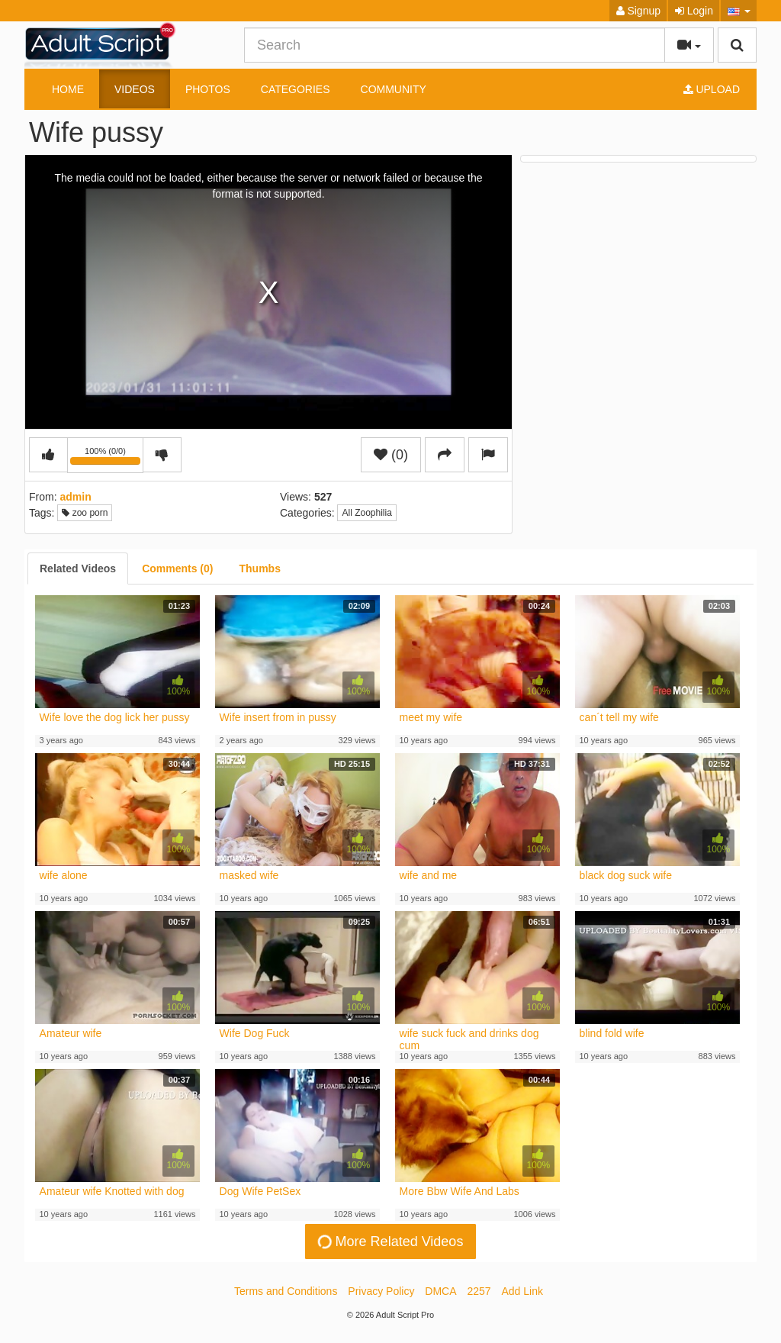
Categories (295, 89)
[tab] (77, 568)
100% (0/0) (106, 457)
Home (68, 89)
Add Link (522, 1291)
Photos (207, 89)
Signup (638, 11)
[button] (739, 10)
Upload (711, 89)
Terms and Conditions (285, 1291)
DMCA (440, 1291)
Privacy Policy (381, 1291)
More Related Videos (390, 1241)
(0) (391, 454)
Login (694, 11)
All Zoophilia (366, 512)
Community (393, 89)
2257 (478, 1291)
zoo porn (85, 512)
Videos (134, 89)
